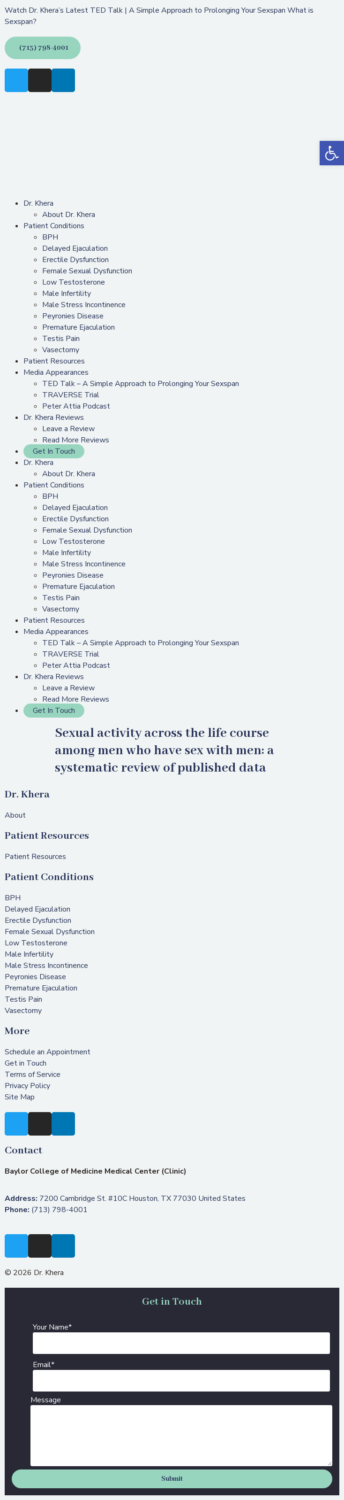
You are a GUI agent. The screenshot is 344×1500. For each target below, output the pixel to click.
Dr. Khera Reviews (53, 417)
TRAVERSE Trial (70, 395)
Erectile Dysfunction (75, 260)
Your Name (52, 1327)
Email (43, 1365)
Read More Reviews (75, 440)
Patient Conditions (53, 226)
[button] (332, 153)
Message (45, 1400)
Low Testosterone (73, 282)
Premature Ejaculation (78, 327)
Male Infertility (66, 293)
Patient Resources (54, 361)
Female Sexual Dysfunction (87, 271)
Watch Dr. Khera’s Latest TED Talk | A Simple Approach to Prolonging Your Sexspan (145, 10)
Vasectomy (60, 350)
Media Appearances (56, 372)
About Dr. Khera (68, 214)
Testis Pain (61, 338)
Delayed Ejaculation (75, 248)
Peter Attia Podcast (76, 406)
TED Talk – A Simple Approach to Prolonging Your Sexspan (140, 384)
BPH (50, 237)
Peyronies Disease (73, 316)
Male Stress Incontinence (84, 305)
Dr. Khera (38, 203)
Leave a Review (68, 429)
